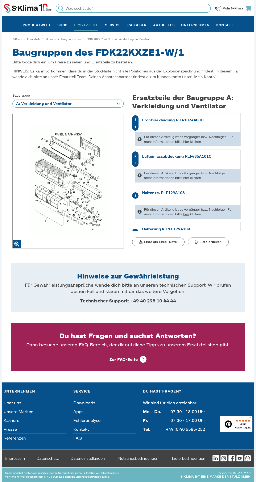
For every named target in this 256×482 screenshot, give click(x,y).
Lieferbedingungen (188, 458)
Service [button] (113, 25)
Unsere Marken (18, 411)
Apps (78, 411)
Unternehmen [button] (195, 25)
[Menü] (249, 418)
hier (186, 141)
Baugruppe (21, 95)
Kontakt (224, 25)
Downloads (84, 402)
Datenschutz (48, 458)
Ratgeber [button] (136, 25)
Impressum (15, 458)
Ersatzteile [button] (86, 25)
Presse (10, 429)
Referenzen (15, 437)
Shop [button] (62, 25)
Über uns (12, 402)
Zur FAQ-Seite (124, 359)
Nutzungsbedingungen (138, 458)
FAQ (77, 437)
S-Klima (17, 39)
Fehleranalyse (86, 420)
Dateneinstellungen (88, 458)
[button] (158, 242)
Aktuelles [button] (163, 25)
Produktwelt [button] (37, 25)
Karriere (11, 420)
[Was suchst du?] (133, 8)
